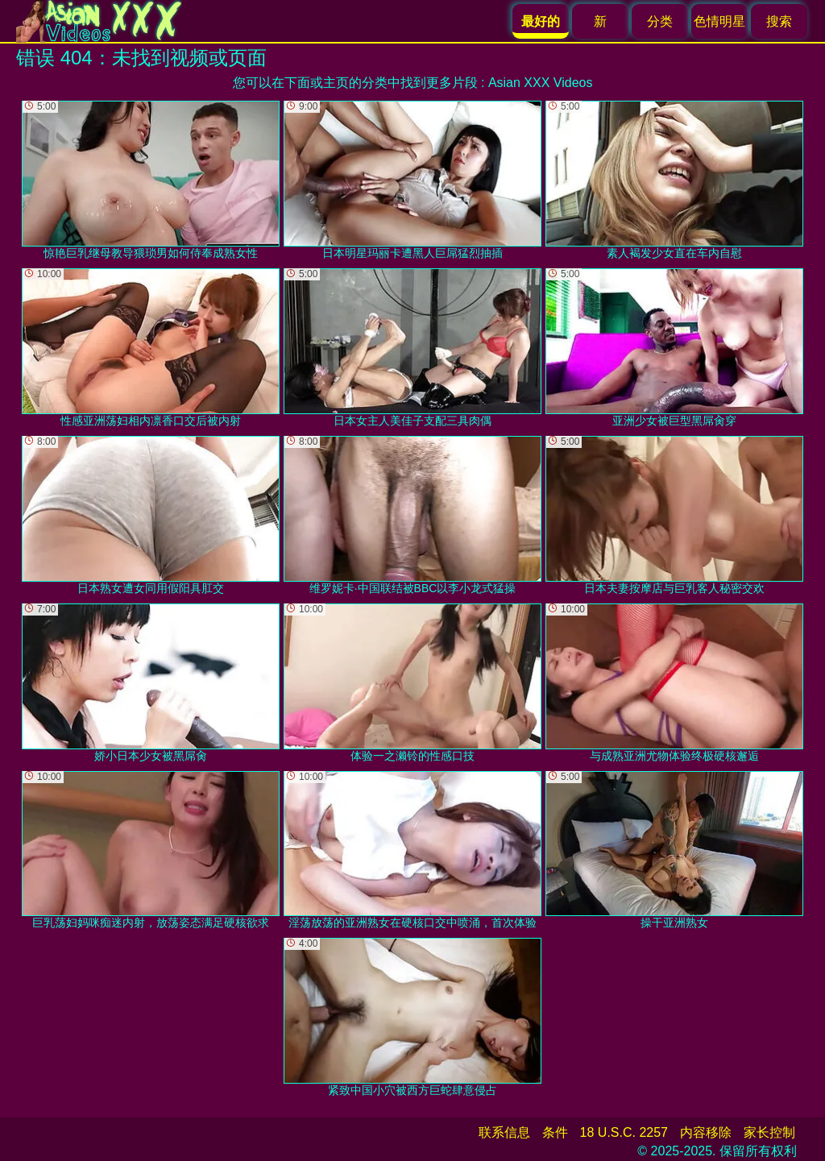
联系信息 (504, 1132)
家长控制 (769, 1132)
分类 (660, 21)
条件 (555, 1132)
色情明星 (719, 21)
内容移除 (706, 1132)
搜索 (779, 21)
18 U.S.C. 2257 (624, 1132)
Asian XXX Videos (540, 82)
